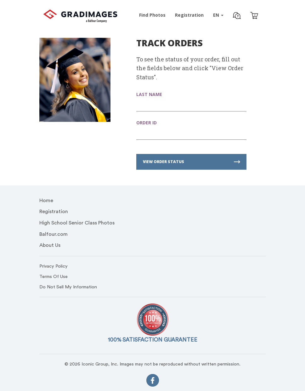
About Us (49, 245)
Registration (53, 211)
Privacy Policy (53, 266)
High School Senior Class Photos (77, 222)
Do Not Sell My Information (68, 287)
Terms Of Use (53, 276)
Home (46, 200)
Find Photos (152, 15)
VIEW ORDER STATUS (191, 161)
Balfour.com (53, 234)
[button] (237, 16)
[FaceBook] (152, 381)
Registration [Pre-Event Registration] (189, 15)
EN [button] (218, 15)
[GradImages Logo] (80, 21)
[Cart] (254, 16)
